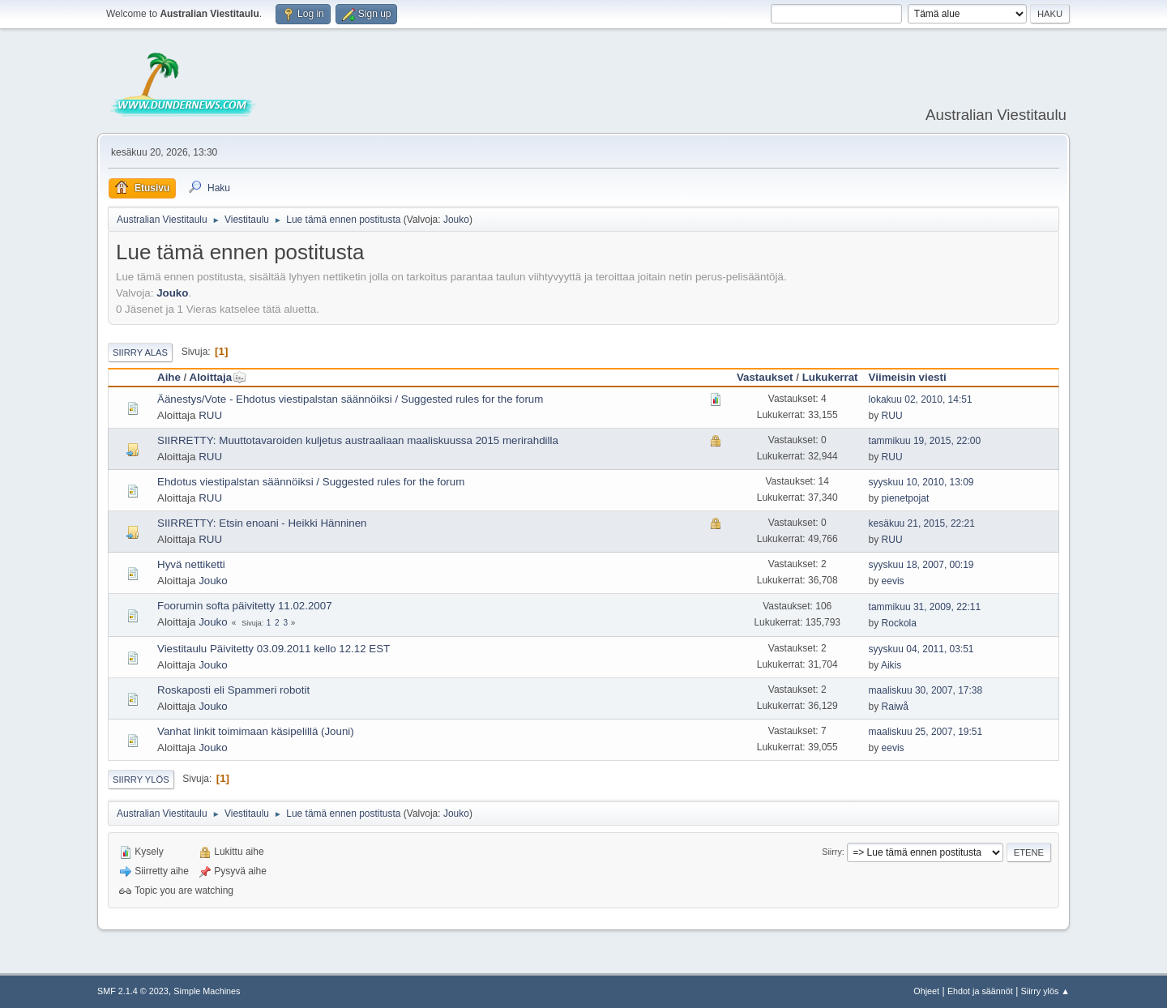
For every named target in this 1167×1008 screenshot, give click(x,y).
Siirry (832, 851)
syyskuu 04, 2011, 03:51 (921, 649)
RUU (210, 415)
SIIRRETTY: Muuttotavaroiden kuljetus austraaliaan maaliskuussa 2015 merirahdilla (357, 440)
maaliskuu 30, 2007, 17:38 (926, 690)
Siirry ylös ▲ (1045, 991)
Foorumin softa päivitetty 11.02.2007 (244, 606)
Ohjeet (926, 991)
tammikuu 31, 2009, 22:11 (925, 607)
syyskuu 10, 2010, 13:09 (921, 482)
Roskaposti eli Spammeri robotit (233, 690)
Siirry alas (140, 352)
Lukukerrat (830, 377)
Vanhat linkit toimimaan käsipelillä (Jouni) (255, 731)
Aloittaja (218, 377)
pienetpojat (906, 498)
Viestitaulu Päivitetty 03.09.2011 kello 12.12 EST (273, 649)
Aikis (891, 665)
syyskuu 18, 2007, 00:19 (921, 564)
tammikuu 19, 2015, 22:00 (925, 440)
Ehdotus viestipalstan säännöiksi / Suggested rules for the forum (310, 482)
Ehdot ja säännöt (980, 991)
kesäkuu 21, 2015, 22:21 (922, 523)
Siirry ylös (141, 779)
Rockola (899, 623)
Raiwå (895, 706)
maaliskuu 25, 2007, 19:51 (926, 731)
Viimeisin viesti (908, 377)
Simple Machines (206, 991)
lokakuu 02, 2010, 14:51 (920, 399)
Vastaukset (765, 377)
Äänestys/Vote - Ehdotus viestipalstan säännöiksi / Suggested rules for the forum (350, 399)
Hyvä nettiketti (191, 564)
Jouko (456, 219)
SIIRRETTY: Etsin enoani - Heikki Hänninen (262, 523)
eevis (893, 581)
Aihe (169, 377)
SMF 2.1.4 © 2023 (133, 991)
